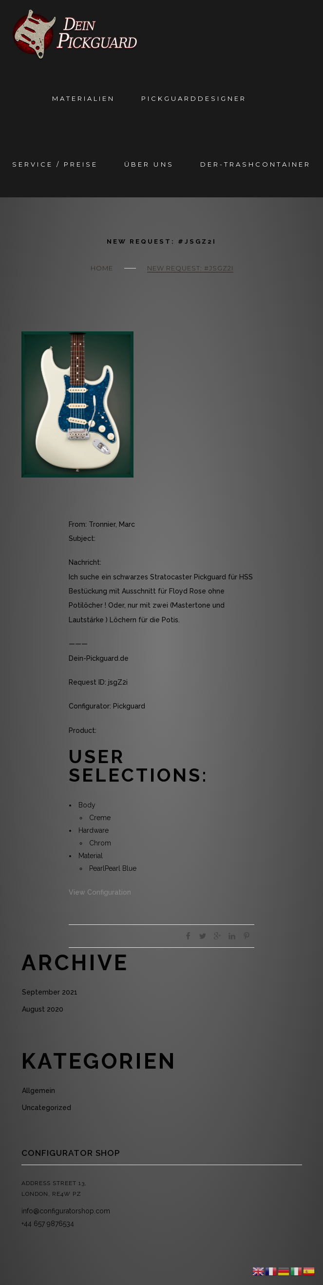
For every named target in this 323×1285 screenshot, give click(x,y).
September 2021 (49, 992)
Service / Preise (55, 164)
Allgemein (38, 1090)
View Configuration (100, 892)
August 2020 (42, 1009)
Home (102, 268)
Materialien (83, 98)
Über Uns (148, 164)
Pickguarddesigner (193, 98)
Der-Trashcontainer (255, 164)
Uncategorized (46, 1108)
